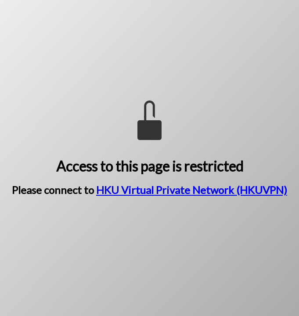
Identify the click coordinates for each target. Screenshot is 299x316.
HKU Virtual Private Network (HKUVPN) (191, 189)
